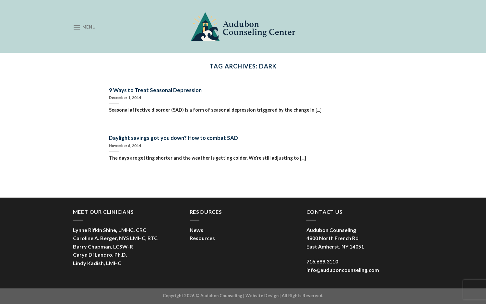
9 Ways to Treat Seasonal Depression (155, 90)
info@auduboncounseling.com (342, 270)
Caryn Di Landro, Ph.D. (100, 254)
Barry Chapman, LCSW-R (103, 246)
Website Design (262, 295)
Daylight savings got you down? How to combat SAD (173, 138)
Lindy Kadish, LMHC (97, 263)
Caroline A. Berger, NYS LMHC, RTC (115, 238)
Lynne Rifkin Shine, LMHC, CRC (109, 230)
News (196, 230)
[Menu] (84, 27)
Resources (202, 238)
